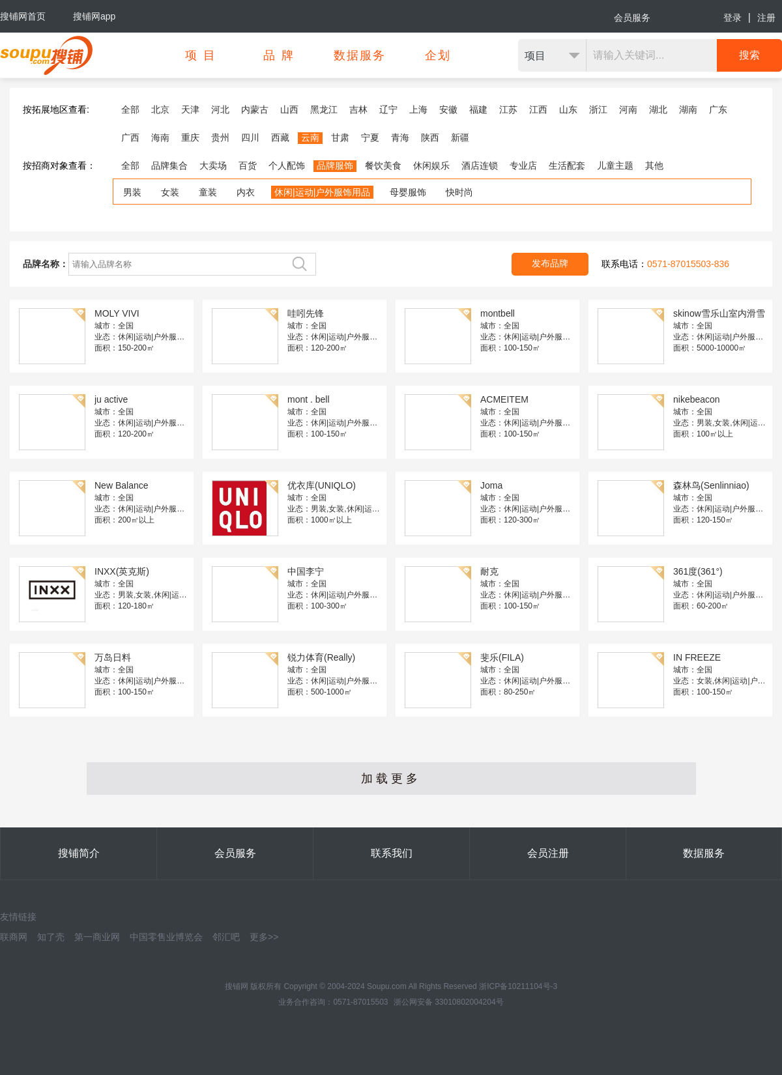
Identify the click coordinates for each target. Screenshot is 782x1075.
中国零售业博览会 (166, 937)
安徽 (448, 109)
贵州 (220, 137)
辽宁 (388, 109)
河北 (220, 109)
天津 (190, 109)
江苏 (508, 109)
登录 (732, 17)
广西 (130, 137)
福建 (478, 109)
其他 (654, 165)
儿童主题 (615, 165)
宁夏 (370, 137)
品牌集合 (169, 165)
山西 (289, 109)
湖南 (688, 109)
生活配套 (567, 165)
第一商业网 (97, 937)
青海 (400, 137)
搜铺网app (94, 16)
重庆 (190, 137)
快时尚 (459, 192)
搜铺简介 (79, 853)
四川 (250, 137)
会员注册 (548, 853)
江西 (538, 109)
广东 (718, 109)
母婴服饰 (408, 192)
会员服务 (632, 17)
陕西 (430, 137)
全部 (130, 109)
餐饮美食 (383, 165)
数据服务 (704, 853)
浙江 (598, 109)
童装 (208, 192)
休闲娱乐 (431, 165)
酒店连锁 (479, 165)
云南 (310, 137)
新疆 (460, 137)
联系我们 (392, 853)
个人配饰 (286, 165)
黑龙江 (324, 109)
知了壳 (51, 937)
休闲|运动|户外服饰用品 (322, 192)
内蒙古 (254, 109)
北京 (160, 109)
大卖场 (213, 165)
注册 (766, 17)
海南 (160, 137)
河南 (628, 109)
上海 (418, 109)
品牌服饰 (335, 165)
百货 (248, 165)
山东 (568, 109)
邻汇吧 (226, 937)
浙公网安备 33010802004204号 (449, 1002)
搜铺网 (236, 986)
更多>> (264, 937)
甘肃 (340, 137)
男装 (132, 192)
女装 (170, 192)
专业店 (523, 165)
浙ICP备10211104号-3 (518, 986)
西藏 (280, 137)
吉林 (358, 109)
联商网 (13, 937)
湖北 (658, 109)
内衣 (246, 192)
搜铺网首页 (23, 16)
